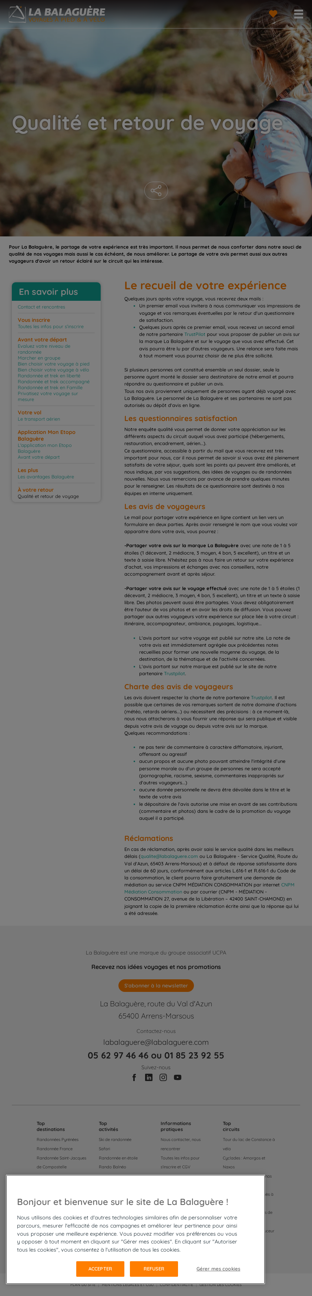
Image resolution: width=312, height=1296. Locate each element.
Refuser (154, 1269)
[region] (135, 1229)
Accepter (100, 1269)
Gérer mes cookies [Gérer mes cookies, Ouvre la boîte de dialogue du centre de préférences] (218, 1269)
